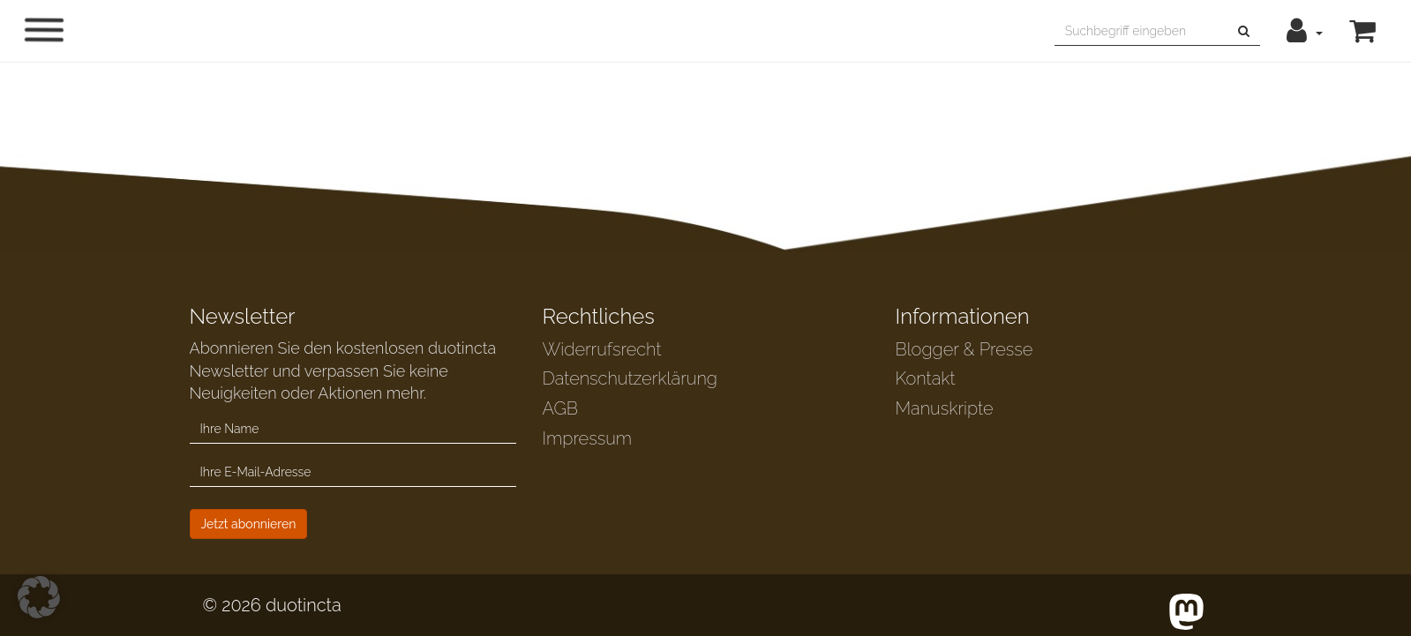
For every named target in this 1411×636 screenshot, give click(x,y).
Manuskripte (945, 408)
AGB (561, 408)
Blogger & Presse (964, 349)
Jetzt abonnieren (248, 524)
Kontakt (926, 378)
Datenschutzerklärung (630, 378)
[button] (1304, 31)
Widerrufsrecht (602, 349)
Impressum (587, 438)
